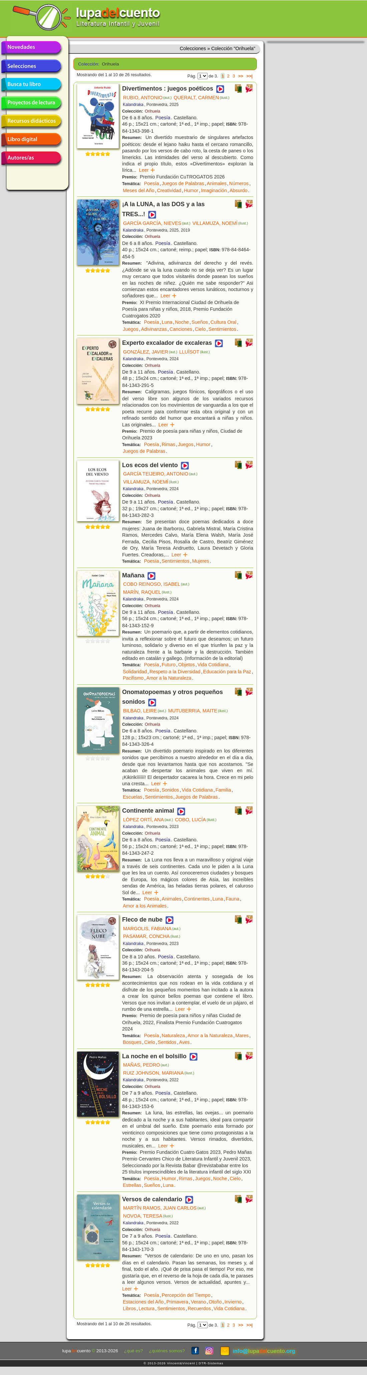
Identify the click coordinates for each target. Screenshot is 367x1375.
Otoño (215, 1301)
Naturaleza (173, 1035)
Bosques (132, 1042)
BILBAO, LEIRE (144, 710)
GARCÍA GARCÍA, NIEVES (157, 223)
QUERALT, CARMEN (201, 97)
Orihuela (152, 111)
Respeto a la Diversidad (175, 671)
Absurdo (239, 190)
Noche (182, 322)
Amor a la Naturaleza (168, 678)
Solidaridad (135, 671)
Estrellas (132, 1185)
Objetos (186, 664)
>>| (249, 76)
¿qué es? (133, 1350)
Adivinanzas (154, 329)
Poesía (162, 117)
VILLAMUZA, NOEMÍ (220, 223)
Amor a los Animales (144, 906)
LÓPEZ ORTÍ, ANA (148, 819)
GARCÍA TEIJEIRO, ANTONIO (160, 473)
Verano (198, 1301)
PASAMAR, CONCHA (151, 936)
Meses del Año (138, 190)
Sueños (200, 322)
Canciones (180, 329)
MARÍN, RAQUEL (147, 592)
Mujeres (200, 561)
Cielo (200, 329)
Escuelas (132, 797)
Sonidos (170, 790)
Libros (129, 1308)
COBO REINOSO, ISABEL (156, 584)
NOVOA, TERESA (148, 1216)
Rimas (168, 444)
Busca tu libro (31, 84)
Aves (184, 1042)
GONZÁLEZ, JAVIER (150, 352)
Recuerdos (199, 1308)
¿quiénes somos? (167, 1350)
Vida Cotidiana (213, 664)
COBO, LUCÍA (195, 819)
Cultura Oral (224, 322)
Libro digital (31, 139)
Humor (191, 190)
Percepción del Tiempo (185, 1295)
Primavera (177, 1301)
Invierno (233, 1301)
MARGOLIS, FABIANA (151, 928)
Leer (147, 170)
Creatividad (169, 190)
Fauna (232, 899)
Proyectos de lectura (31, 103)
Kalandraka (133, 104)
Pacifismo (133, 678)
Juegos (130, 329)
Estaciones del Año (143, 1301)
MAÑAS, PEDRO (146, 1065)
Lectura (146, 1308)
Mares (242, 1035)
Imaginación (214, 190)
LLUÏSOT (194, 352)
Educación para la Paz (227, 671)
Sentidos (167, 1042)
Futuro (168, 664)
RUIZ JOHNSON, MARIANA (158, 1073)
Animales (217, 183)
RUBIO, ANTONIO (147, 97)
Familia (223, 790)
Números (239, 183)
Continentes (197, 899)
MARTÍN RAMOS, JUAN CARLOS (164, 1208)
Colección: (87, 63)
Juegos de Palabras (182, 183)
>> (240, 76)
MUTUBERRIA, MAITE (198, 710)
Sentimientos (222, 329)
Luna (166, 322)
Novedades (31, 47)
